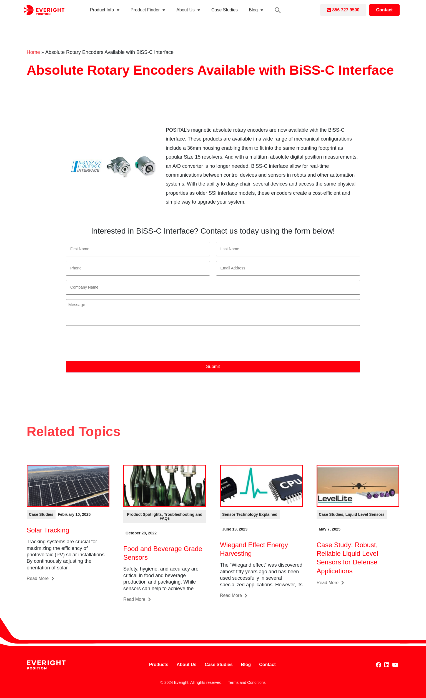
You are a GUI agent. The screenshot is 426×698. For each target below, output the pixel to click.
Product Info (104, 10)
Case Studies (224, 9)
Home (33, 52)
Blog (256, 10)
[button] (278, 10)
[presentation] (108, 344)
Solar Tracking (48, 530)
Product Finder (148, 10)
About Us (188, 10)
